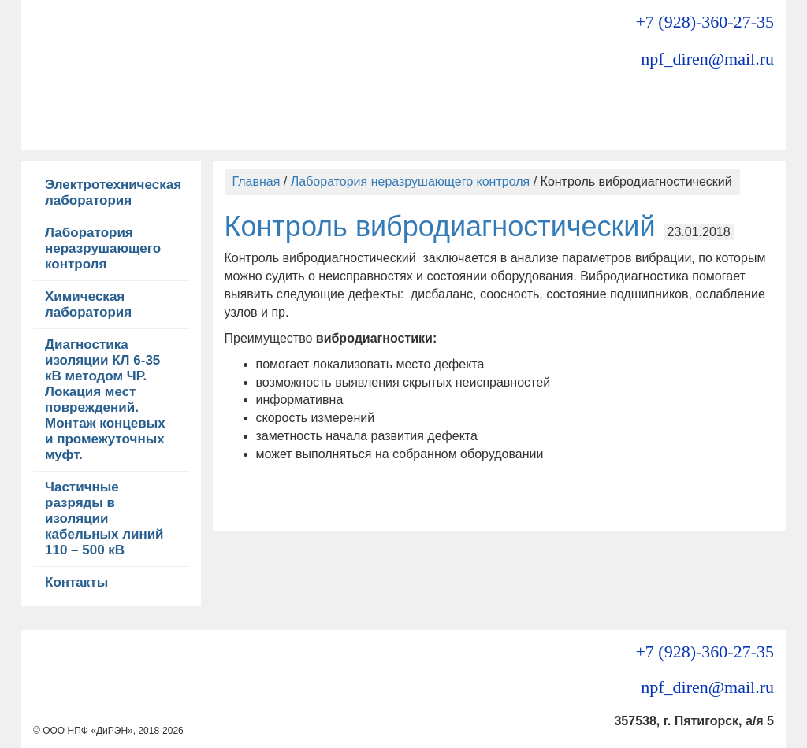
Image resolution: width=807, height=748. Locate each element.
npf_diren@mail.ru (707, 59)
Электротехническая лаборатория (113, 192)
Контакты (76, 582)
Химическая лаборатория (88, 304)
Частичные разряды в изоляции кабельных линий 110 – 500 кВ (104, 518)
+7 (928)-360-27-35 (704, 21)
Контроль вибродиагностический (440, 226)
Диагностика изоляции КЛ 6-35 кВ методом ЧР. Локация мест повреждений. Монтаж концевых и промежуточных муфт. (105, 399)
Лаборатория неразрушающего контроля (103, 248)
